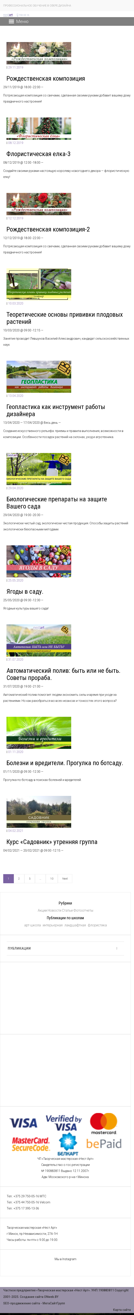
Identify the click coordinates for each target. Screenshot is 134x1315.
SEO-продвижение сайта (21, 1303)
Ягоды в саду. (24, 591)
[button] (22, 21)
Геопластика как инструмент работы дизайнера (55, 410)
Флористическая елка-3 (38, 154)
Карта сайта (122, 1310)
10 (51, 878)
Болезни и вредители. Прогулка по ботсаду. (64, 763)
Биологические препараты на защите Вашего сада (56, 502)
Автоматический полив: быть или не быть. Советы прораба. (63, 674)
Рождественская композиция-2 (48, 229)
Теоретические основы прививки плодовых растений (64, 318)
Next (65, 878)
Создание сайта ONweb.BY (39, 1297)
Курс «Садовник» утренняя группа (52, 842)
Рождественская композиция (45, 78)
